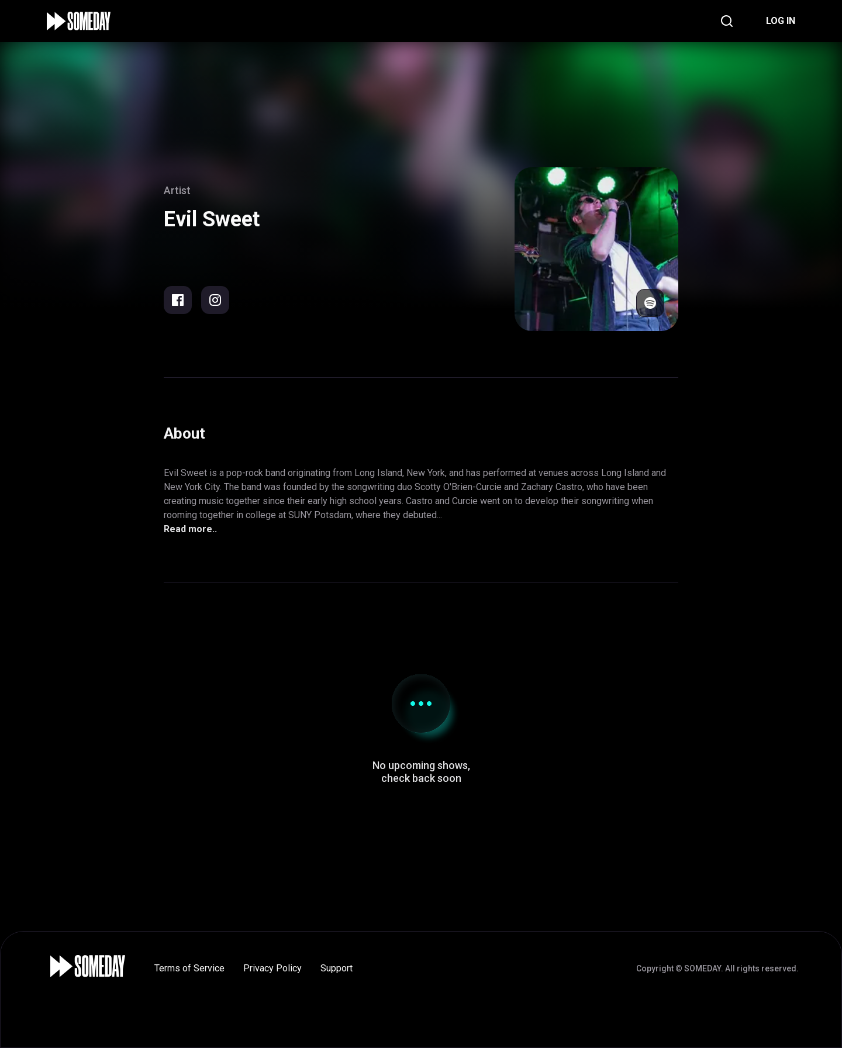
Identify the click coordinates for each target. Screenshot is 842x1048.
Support (336, 968)
